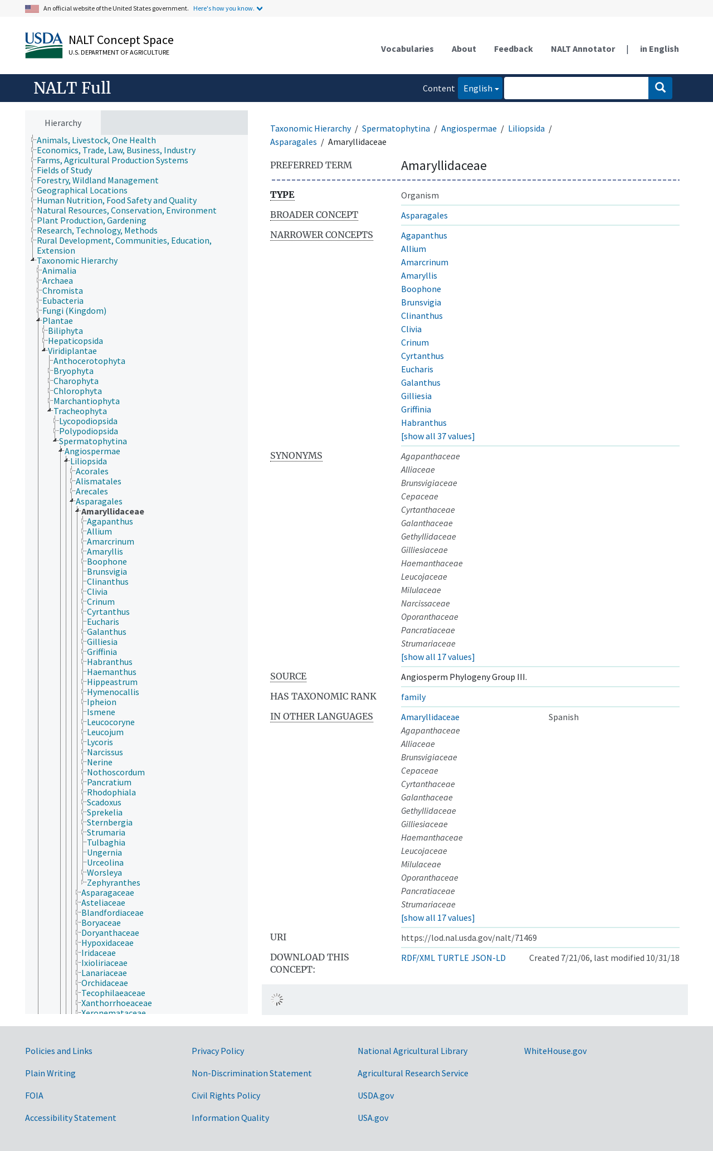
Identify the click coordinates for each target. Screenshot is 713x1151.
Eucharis (417, 369)
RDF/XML (418, 957)
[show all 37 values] (438, 435)
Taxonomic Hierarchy (310, 128)
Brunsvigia (421, 302)
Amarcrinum (424, 262)
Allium (413, 248)
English (475, 87)
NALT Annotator (583, 48)
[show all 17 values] (438, 656)
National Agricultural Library (412, 1050)
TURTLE (453, 957)
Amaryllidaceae (430, 716)
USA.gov (373, 1117)
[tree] (136, 574)
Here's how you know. (224, 8)
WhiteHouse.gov (555, 1050)
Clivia (411, 328)
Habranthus (424, 422)
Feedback (513, 48)
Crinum (415, 342)
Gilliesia (416, 395)
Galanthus (421, 382)
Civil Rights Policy (226, 1095)
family (413, 696)
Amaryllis (419, 275)
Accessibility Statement (70, 1117)
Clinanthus (422, 315)
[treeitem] (101, 140)
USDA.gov (376, 1095)
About (464, 48)
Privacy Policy (218, 1050)
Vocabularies (407, 48)
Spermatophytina (396, 128)
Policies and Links (58, 1050)
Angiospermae (469, 128)
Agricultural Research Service (413, 1073)
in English (659, 48)
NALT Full (72, 88)
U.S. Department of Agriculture (119, 52)
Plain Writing (50, 1073)
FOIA (34, 1095)
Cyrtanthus (422, 355)
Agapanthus (424, 235)
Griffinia (416, 409)
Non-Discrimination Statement (252, 1073)
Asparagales (293, 141)
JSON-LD (488, 957)
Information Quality (230, 1117)
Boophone (421, 288)
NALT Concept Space (121, 39)
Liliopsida (526, 128)
